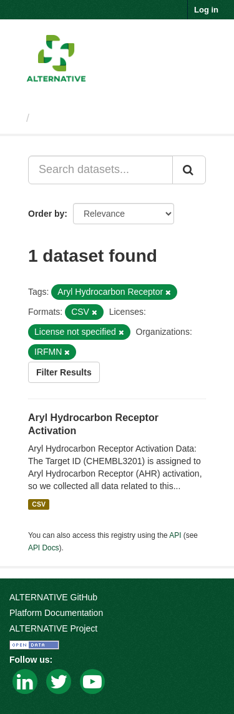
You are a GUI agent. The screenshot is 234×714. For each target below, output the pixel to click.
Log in (206, 9)
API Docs (43, 547)
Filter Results (64, 372)
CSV (39, 504)
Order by (46, 214)
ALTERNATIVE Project (53, 628)
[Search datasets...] (100, 170)
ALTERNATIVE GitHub (53, 597)
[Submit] (189, 170)
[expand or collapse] (214, 43)
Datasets (59, 118)
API (175, 535)
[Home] (14, 118)
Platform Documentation (56, 613)
